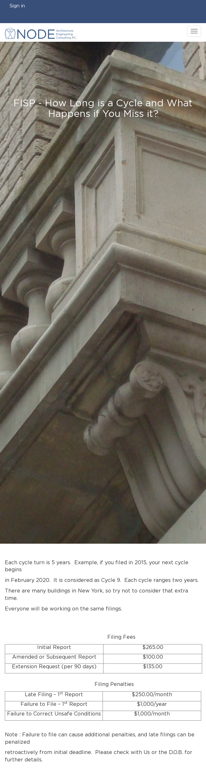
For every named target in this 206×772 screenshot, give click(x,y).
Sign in (17, 6)
